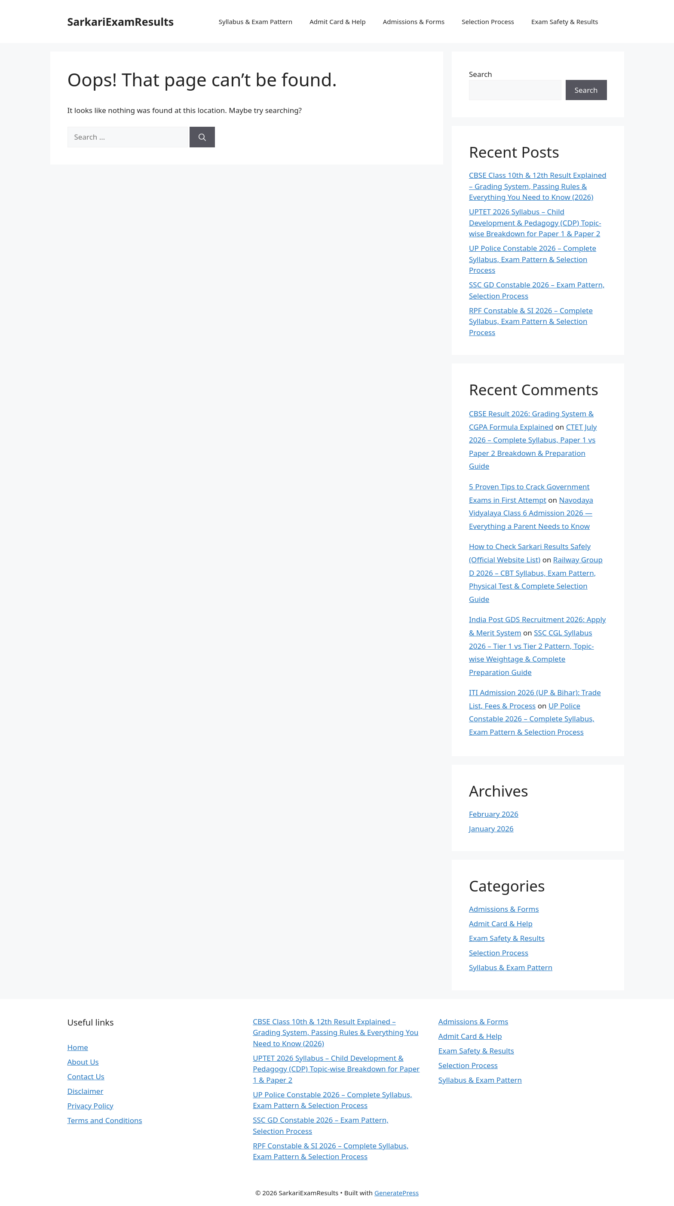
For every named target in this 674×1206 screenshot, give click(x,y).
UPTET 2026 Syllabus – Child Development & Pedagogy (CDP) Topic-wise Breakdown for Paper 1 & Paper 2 (535, 222)
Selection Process (488, 21)
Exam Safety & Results (564, 21)
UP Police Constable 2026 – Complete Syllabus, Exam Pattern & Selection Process (532, 259)
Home (77, 1047)
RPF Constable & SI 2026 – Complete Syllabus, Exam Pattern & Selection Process (531, 321)
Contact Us (86, 1076)
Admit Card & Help (337, 21)
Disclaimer (85, 1091)
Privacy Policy (90, 1106)
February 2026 (493, 814)
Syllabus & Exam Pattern (255, 21)
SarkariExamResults (120, 21)
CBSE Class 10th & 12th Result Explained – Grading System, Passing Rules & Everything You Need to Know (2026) (538, 186)
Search (480, 74)
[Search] (202, 137)
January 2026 (491, 829)
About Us (83, 1062)
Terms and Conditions (104, 1120)
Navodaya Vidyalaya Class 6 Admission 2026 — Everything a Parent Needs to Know (531, 513)
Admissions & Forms (414, 21)
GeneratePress (396, 1192)
